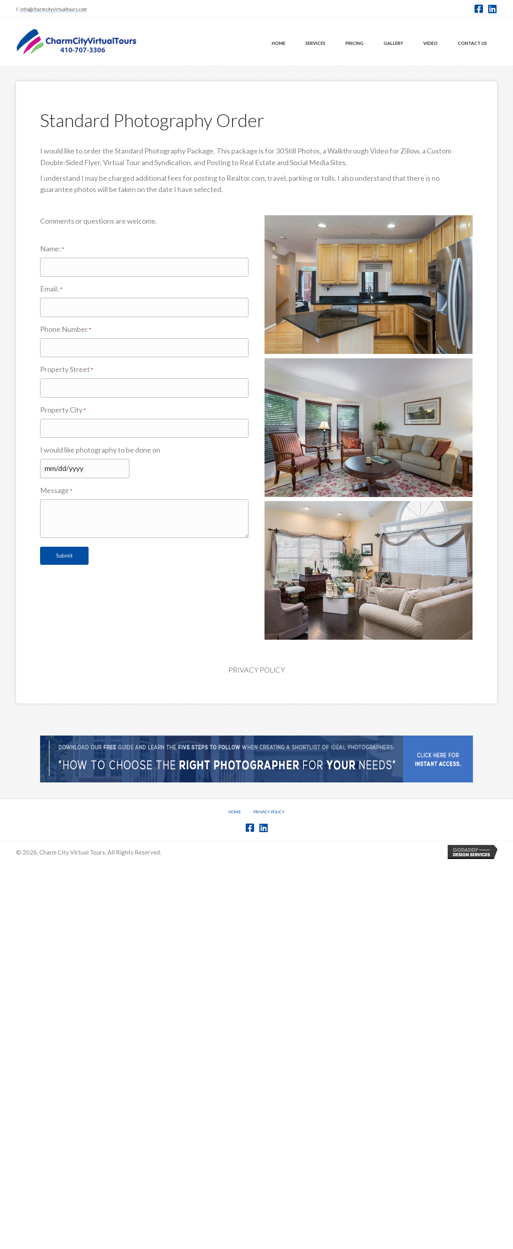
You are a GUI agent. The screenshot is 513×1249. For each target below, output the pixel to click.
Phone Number (65, 329)
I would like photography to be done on (100, 449)
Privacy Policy (256, 669)
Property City (63, 410)
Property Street (66, 369)
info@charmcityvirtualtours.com (53, 9)
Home (234, 812)
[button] (478, 9)
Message (56, 490)
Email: (51, 289)
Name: (52, 249)
